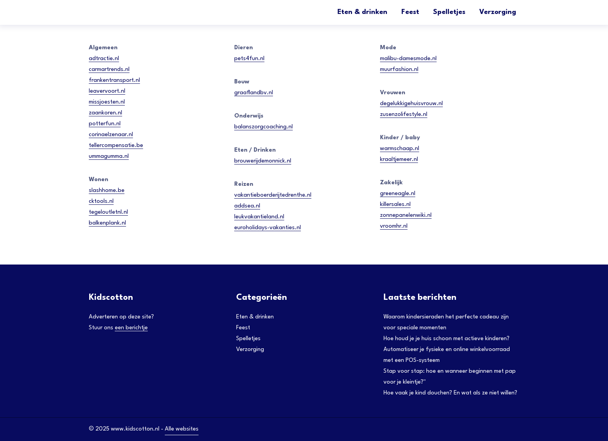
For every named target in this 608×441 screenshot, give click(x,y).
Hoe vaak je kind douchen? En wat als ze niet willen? (450, 393)
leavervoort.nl (107, 91)
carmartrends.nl (109, 70)
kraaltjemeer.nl (399, 160)
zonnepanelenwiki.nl (406, 215)
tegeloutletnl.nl (108, 212)
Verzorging (497, 12)
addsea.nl (247, 206)
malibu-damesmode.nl (408, 59)
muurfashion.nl (399, 70)
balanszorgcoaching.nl (263, 127)
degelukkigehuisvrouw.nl (411, 104)
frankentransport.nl (114, 80)
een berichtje (131, 328)
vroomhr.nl (394, 226)
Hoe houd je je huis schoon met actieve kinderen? (446, 339)
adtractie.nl (104, 59)
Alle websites (182, 429)
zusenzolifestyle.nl (403, 115)
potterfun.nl (105, 124)
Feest (410, 12)
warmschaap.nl (399, 149)
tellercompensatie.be (116, 146)
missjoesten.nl (107, 102)
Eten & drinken (362, 12)
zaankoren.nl (105, 113)
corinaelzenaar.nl (111, 135)
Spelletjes (449, 12)
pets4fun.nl (249, 59)
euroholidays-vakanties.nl (267, 228)
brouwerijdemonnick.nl (262, 161)
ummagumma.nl (109, 156)
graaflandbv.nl (253, 93)
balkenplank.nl (107, 223)
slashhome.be (106, 191)
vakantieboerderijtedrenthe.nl (272, 195)
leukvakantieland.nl (259, 217)
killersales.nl (395, 205)
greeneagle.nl (397, 194)
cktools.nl (101, 201)
